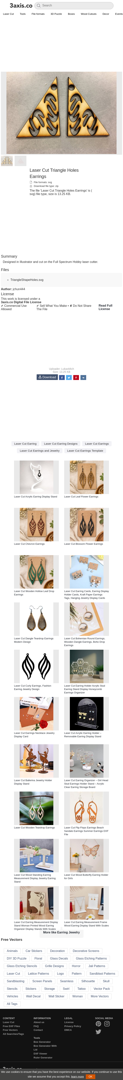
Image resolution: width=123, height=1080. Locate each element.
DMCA (68, 1030)
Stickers (30, 988)
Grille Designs (54, 966)
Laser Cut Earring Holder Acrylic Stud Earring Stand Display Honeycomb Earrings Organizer (84, 689)
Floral (38, 958)
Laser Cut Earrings (97, 443)
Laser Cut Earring (25, 443)
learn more (77, 1076)
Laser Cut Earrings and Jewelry (39, 450)
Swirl (66, 988)
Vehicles (12, 996)
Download (47, 377)
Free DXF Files (11, 1026)
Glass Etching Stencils (22, 966)
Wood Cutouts (88, 13)
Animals (12, 951)
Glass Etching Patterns (91, 958)
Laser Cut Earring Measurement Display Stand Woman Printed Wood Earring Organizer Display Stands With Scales (36, 925)
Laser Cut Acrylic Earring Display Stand (35, 496)
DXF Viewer (40, 1053)
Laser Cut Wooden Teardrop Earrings (34, 827)
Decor (105, 13)
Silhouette (88, 981)
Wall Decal (33, 996)
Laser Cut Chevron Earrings (29, 543)
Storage (49, 988)
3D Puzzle (56, 13)
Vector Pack (102, 988)
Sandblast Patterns (102, 973)
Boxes (71, 13)
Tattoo (81, 988)
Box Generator (42, 1041)
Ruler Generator (43, 1057)
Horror (76, 966)
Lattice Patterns (38, 973)
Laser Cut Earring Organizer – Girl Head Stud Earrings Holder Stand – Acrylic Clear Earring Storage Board (86, 784)
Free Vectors (10, 1030)
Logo (60, 973)
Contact (38, 1030)
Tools (22, 13)
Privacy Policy (72, 1026)
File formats (38, 13)
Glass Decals (59, 958)
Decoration (57, 951)
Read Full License (105, 307)
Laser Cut (8, 13)
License (68, 1022)
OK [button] (90, 1076)
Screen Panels (42, 981)
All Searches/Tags (13, 1034)
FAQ (36, 1026)
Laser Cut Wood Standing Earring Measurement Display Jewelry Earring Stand (35, 878)
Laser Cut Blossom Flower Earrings (83, 543)
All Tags (12, 1003)
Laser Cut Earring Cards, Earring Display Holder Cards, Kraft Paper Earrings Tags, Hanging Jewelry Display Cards (86, 594)
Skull (106, 981)
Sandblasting (15, 981)
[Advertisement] (61, 44)
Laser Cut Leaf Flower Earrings (81, 496)
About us (39, 1022)
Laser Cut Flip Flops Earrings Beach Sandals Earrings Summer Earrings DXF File (86, 831)
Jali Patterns (96, 966)
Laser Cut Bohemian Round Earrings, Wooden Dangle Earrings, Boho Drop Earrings (84, 642)
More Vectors (100, 996)
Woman (77, 996)
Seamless (66, 981)
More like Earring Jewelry (61, 932)
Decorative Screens (86, 951)
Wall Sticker (56, 996)
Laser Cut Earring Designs (60, 443)
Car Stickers (34, 951)
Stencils (12, 988)
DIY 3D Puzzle (17, 958)
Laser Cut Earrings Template (85, 450)
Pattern (77, 973)
